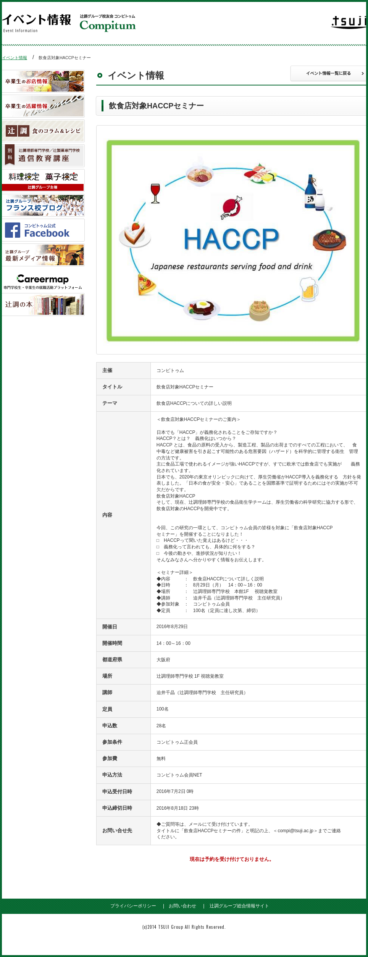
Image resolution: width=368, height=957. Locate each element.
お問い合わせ (182, 906)
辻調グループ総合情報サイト (239, 906)
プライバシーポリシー (133, 906)
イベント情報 (14, 57)
